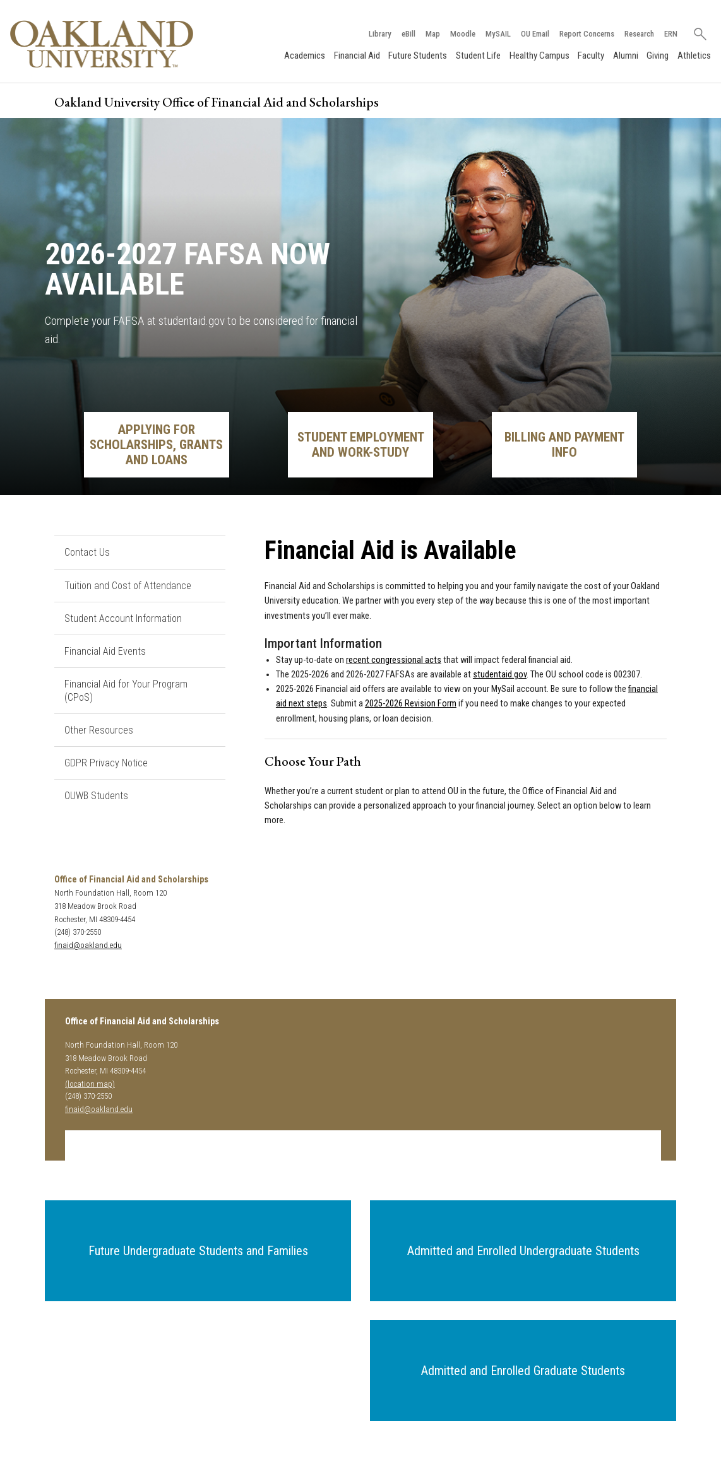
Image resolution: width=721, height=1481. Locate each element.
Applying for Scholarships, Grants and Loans (156, 444)
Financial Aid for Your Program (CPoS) (126, 690)
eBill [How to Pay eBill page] (408, 33)
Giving (658, 55)
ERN (670, 33)
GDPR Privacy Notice (106, 763)
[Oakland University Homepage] (101, 43)
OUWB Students (96, 796)
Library (379, 33)
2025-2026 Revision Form (410, 704)
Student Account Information (123, 618)
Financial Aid (357, 55)
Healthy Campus (539, 55)
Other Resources (98, 730)
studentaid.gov (500, 674)
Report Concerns (586, 33)
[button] (198, 1250)
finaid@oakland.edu (88, 945)
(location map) (90, 1084)
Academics (304, 55)
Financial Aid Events (105, 651)
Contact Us (87, 552)
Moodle (462, 33)
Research (638, 33)
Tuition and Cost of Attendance (127, 586)
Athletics (694, 55)
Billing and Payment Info (564, 445)
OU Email (534, 33)
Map (432, 33)
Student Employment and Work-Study (360, 445)
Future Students (417, 55)
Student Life (478, 55)
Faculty (591, 55)
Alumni (625, 55)
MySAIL (497, 33)
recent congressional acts (393, 660)
